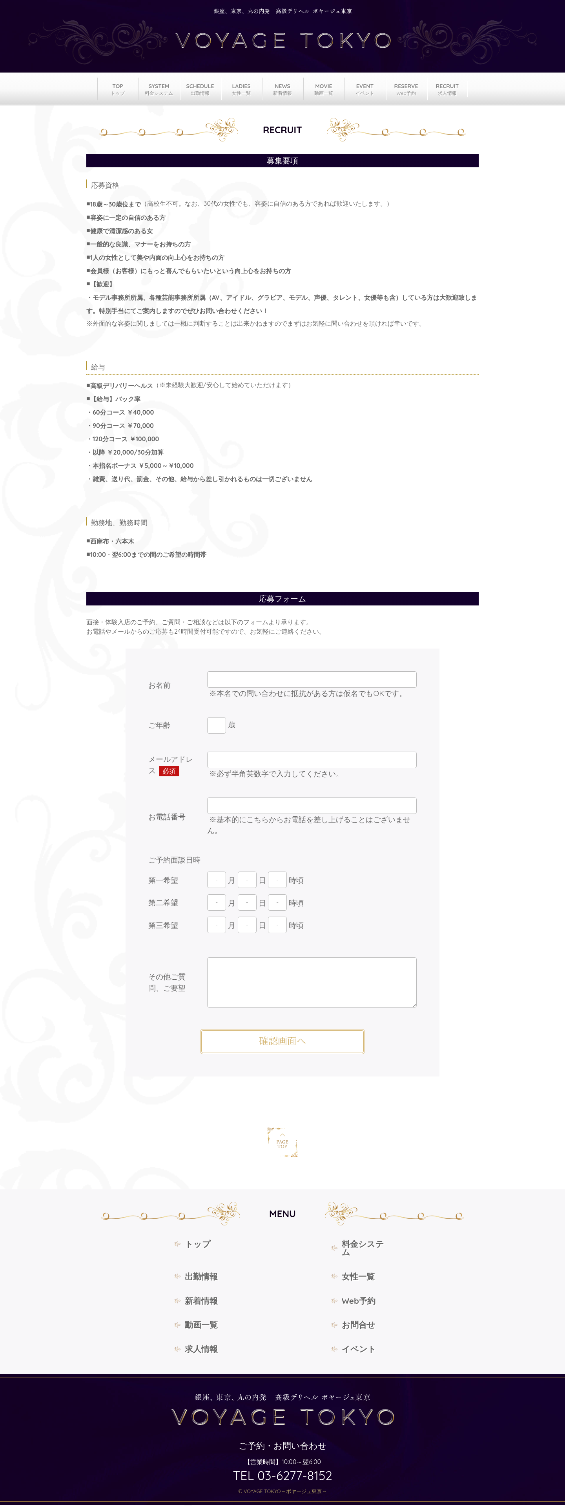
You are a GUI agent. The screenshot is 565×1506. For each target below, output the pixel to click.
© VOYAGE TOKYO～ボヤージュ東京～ (282, 1492)
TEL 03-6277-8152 (282, 1476)
